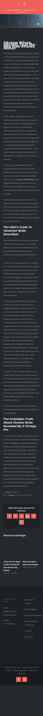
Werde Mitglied (31, 609)
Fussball (28, 631)
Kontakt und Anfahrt (29, 601)
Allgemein (12, 495)
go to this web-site (26, 179)
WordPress (21, 674)
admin (8, 492)
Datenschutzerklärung (32, 615)
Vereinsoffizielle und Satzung (31, 623)
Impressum (29, 637)
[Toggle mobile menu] (38, 24)
